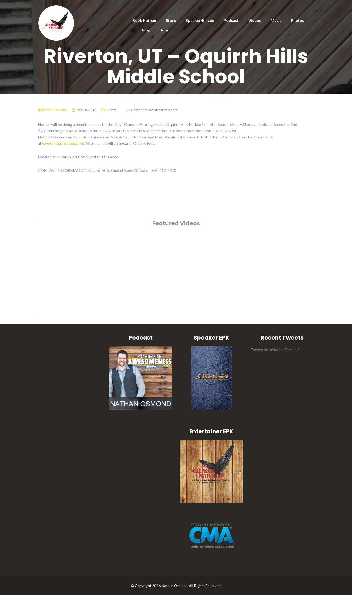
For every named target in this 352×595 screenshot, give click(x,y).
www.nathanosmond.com (63, 143)
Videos (254, 20)
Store (171, 20)
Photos (297, 20)
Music (276, 20)
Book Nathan (144, 20)
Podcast (231, 20)
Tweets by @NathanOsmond (275, 349)
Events (111, 110)
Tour (164, 30)
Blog (146, 30)
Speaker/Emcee (200, 20)
